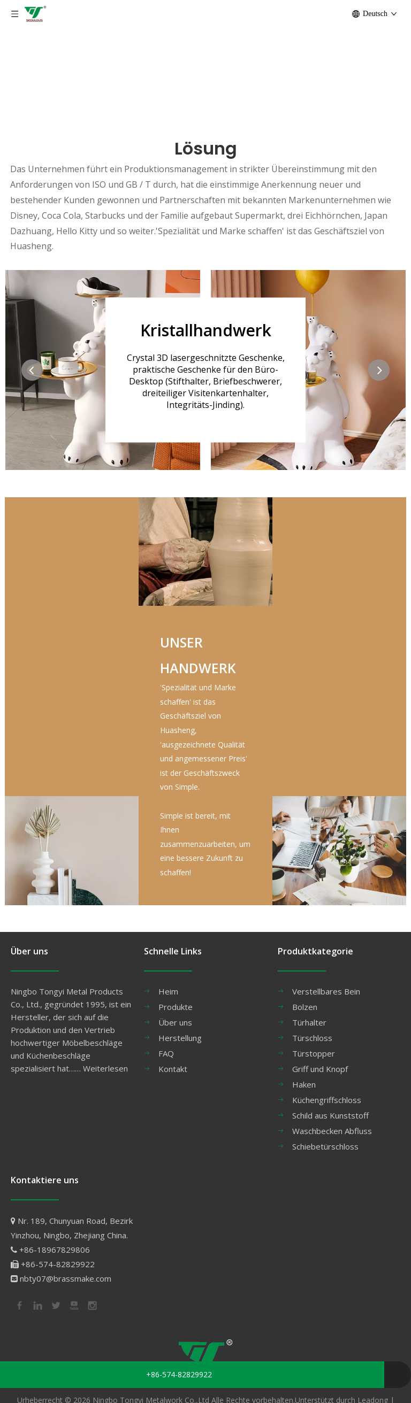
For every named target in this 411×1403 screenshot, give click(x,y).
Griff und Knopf (320, 1068)
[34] (205, 551)
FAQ (166, 1053)
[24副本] (339, 850)
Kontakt (172, 1068)
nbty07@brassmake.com (65, 1278)
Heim (168, 991)
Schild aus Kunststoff (330, 1115)
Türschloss (312, 1037)
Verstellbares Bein (326, 991)
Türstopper (313, 1053)
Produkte (175, 1006)
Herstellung (180, 1037)
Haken (304, 1084)
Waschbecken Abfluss (332, 1131)
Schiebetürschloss (325, 1146)
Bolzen (304, 1006)
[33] (72, 850)
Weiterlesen (105, 1068)
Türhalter (309, 1022)
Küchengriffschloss (326, 1099)
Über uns (175, 1022)
